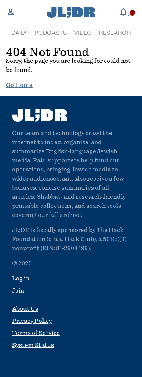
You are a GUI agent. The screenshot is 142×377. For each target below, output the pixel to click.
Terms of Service (36, 333)
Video (83, 33)
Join (18, 290)
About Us (25, 308)
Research (115, 33)
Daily (19, 33)
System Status (33, 345)
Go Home (19, 85)
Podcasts (50, 33)
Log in (21, 278)
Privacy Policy (32, 321)
